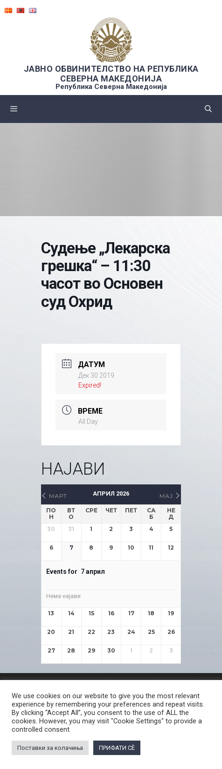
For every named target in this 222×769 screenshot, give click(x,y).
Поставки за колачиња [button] (50, 747)
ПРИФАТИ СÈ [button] (117, 747)
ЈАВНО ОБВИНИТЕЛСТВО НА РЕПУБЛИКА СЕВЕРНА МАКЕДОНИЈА (111, 73)
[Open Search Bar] (208, 109)
